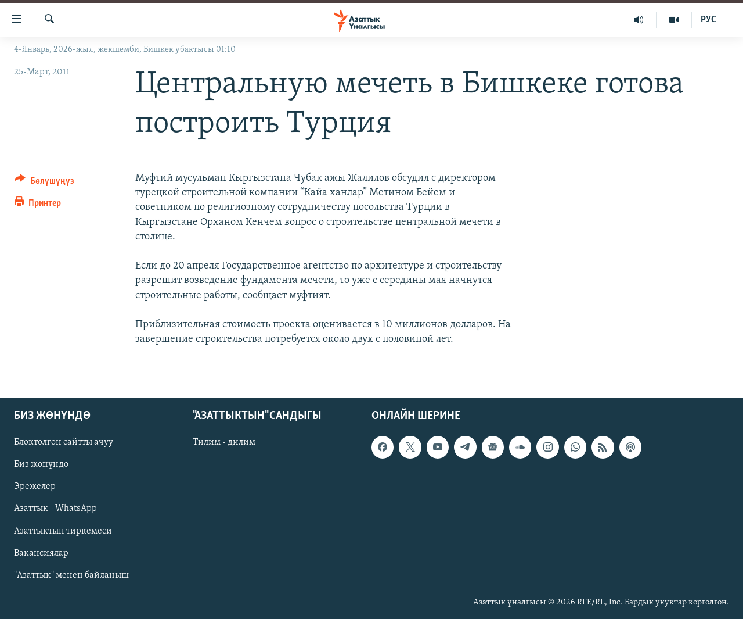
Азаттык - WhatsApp (55, 509)
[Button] (44, 183)
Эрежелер (35, 487)
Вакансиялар (41, 553)
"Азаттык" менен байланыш (71, 575)
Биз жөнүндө (41, 465)
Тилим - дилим (224, 443)
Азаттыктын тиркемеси (63, 531)
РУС (708, 19)
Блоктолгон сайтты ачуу (63, 443)
